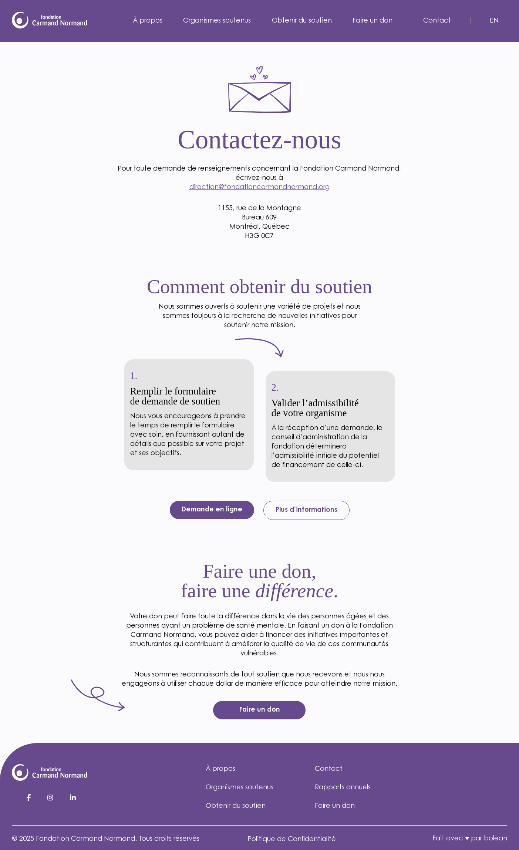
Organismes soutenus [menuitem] (217, 21)
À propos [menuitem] (147, 21)
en (494, 21)
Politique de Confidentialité (291, 839)
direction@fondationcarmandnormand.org (259, 187)
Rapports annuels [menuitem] (343, 788)
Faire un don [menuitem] (372, 21)
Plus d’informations (306, 510)
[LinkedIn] (73, 798)
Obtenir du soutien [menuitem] (302, 21)
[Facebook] (30, 798)
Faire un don (259, 710)
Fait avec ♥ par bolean (469, 839)
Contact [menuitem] (437, 21)
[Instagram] (51, 798)
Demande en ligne (212, 510)
